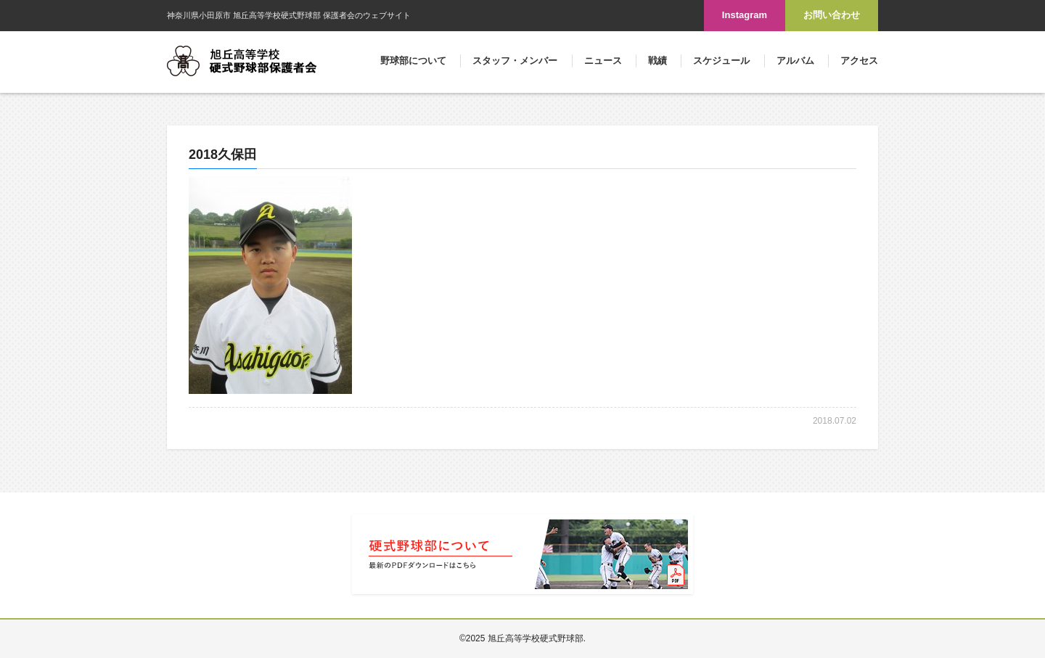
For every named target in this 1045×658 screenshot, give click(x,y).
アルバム (795, 60)
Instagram (744, 14)
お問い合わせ (831, 14)
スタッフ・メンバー (514, 60)
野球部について (413, 60)
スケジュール (721, 60)
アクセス (859, 60)
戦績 (657, 60)
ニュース (603, 60)
